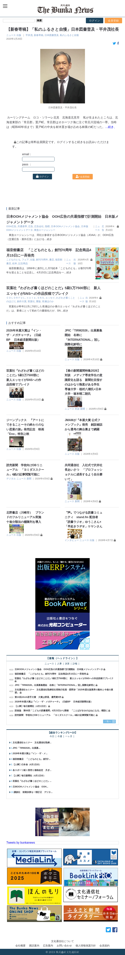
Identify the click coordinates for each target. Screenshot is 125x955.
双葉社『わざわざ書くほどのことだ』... (32, 781)
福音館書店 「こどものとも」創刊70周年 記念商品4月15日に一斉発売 (50, 674)
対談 (77, 408)
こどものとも (13, 259)
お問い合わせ (64, 945)
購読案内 (34, 945)
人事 (59, 664)
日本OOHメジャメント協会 (65, 226)
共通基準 (22, 226)
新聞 (82, 408)
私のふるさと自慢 (69, 35)
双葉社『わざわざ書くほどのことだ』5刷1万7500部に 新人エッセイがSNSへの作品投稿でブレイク (64, 678)
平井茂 (29, 35)
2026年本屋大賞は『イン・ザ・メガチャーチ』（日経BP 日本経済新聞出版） (24, 335)
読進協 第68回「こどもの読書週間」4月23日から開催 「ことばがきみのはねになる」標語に (61, 710)
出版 (18, 35)
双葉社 (31, 301)
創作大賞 (21, 301)
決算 (67, 664)
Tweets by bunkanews (21, 842)
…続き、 (111, 126)
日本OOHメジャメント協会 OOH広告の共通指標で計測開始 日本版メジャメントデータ (59, 669)
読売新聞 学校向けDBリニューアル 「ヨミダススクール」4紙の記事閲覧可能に (25, 470)
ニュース (11, 35)
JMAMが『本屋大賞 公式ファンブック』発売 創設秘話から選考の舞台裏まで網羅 (83, 425)
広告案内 (48, 945)
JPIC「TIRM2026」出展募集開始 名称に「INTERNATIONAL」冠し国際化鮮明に (55, 685)
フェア (25, 259)
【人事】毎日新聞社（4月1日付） (31, 706)
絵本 (14, 263)
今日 (52, 736)
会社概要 (20, 945)
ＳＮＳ (40, 297)
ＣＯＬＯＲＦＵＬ (15, 297)
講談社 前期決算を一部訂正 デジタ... (33, 792)
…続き (48, 239)
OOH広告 (11, 226)
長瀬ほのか (48, 301)
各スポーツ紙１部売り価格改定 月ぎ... (32, 770)
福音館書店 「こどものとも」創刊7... (32, 759)
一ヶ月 (68, 736)
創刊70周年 (42, 259)
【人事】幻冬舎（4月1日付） (27, 764)
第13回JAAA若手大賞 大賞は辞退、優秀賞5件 (38, 697)
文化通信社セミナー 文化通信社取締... (32, 742)
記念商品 (23, 263)
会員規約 (104, 945)
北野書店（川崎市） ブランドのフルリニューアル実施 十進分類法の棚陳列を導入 (25, 517)
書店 (51, 259)
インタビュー (72, 540)
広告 (30, 226)
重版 (38, 301)
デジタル (11, 478)
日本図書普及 (52, 35)
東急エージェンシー (44, 230)
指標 (47, 226)
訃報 (75, 664)
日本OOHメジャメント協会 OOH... (30, 786)
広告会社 (39, 226)
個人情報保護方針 (86, 945)
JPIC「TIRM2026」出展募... (26, 748)
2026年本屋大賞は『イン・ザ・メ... (30, 753)
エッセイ (50, 297)
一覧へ (108, 721)
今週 (59, 736)
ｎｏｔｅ (31, 297)
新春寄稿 (38, 35)
